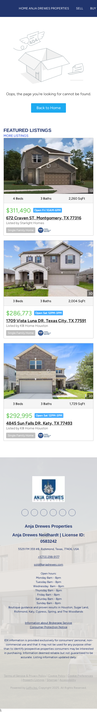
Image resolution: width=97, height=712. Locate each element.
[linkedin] (34, 512)
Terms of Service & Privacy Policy (25, 675)
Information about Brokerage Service (48, 623)
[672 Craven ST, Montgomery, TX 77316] (48, 166)
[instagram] (43, 512)
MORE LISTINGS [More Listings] (16, 136)
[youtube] (53, 512)
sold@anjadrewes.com (48, 564)
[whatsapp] (72, 512)
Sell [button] (79, 8)
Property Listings (33, 680)
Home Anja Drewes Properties (44, 8)
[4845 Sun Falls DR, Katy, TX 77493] (48, 371)
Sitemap (52, 680)
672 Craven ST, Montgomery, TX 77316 (43, 218)
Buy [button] (93, 8)
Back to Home (48, 108)
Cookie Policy (56, 675)
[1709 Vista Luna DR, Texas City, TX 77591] (48, 269)
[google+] (62, 512)
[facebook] (24, 512)
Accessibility (68, 680)
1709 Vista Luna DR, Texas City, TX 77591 (46, 320)
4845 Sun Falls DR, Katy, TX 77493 (39, 423)
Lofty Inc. (32, 687)
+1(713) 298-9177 (48, 556)
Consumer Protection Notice (48, 627)
